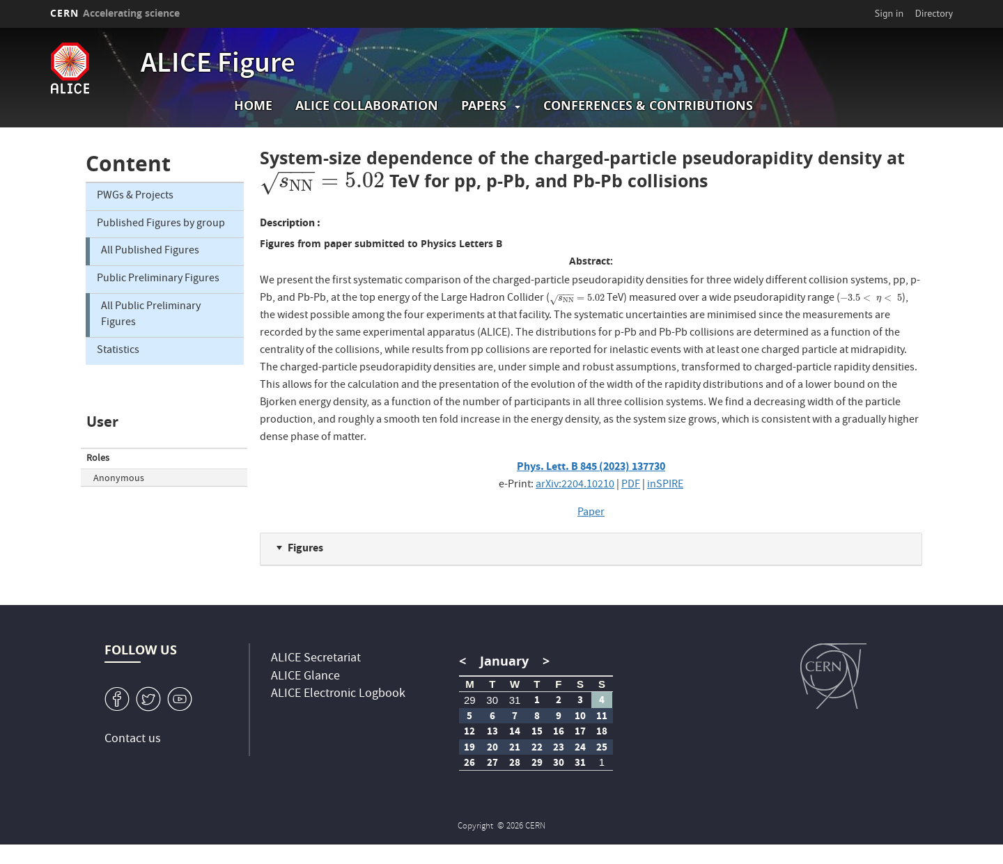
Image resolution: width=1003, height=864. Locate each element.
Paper (591, 513)
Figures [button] (305, 547)
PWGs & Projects (135, 196)
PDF (630, 485)
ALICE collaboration (366, 105)
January (504, 661)
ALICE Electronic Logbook (338, 694)
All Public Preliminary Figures (151, 315)
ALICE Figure (218, 65)
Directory (934, 13)
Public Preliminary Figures (158, 279)
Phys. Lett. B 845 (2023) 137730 (591, 466)
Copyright (476, 826)
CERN (115, 12)
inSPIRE (665, 485)
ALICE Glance (305, 677)
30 (492, 700)
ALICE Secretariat (316, 659)
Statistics (118, 351)
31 (515, 700)
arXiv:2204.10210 (575, 485)
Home (253, 105)
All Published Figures (150, 251)
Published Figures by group (161, 224)
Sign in (889, 13)
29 (470, 700)
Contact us (132, 739)
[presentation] (322, 180)
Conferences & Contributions (648, 105)
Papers (483, 105)
